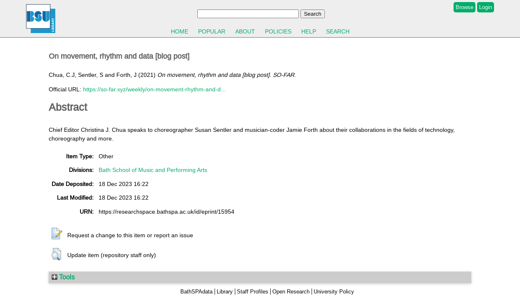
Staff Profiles (252, 291)
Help (308, 31)
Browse (464, 7)
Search (338, 31)
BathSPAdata (196, 291)
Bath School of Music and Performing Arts (153, 170)
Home (179, 31)
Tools (63, 277)
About (245, 31)
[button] (57, 234)
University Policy (334, 291)
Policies (278, 31)
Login (485, 7)
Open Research (291, 291)
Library (225, 291)
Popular (211, 31)
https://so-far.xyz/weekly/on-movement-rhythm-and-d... (154, 89)
